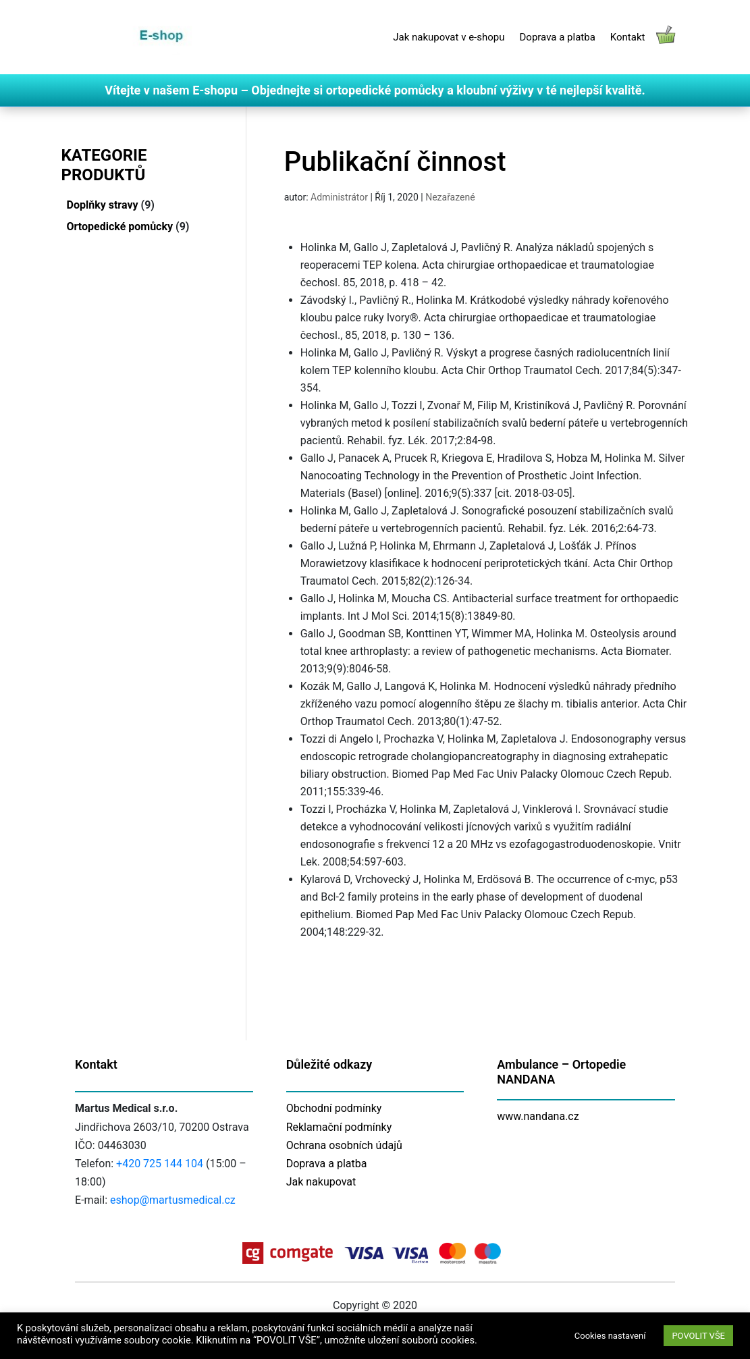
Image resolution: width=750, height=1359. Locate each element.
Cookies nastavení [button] (610, 1336)
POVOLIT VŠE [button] (698, 1336)
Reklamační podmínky (339, 1127)
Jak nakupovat (321, 1181)
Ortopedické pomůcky (120, 226)
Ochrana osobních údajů (344, 1145)
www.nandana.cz (538, 1116)
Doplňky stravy (102, 204)
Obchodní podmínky (334, 1108)
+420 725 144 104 (159, 1163)
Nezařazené (450, 197)
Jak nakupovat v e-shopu (448, 37)
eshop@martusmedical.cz (173, 1200)
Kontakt (627, 37)
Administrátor (339, 197)
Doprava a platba (557, 37)
